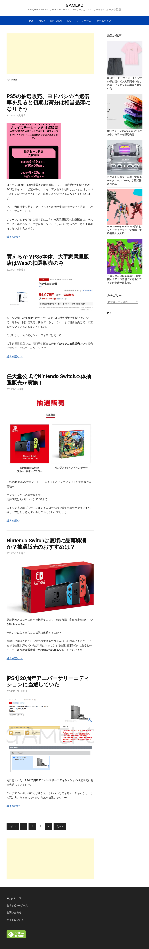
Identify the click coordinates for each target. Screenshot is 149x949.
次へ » (59, 826)
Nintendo (56, 20)
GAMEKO (74, 5)
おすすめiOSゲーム (17, 905)
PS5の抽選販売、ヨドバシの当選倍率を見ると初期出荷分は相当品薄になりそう (48, 102)
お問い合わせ (14, 912)
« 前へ (12, 826)
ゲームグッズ (103, 20)
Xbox (42, 20)
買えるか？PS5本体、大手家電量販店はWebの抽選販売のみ (48, 260)
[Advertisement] (50, 53)
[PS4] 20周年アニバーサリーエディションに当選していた (48, 681)
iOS (69, 20)
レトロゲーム (83, 20)
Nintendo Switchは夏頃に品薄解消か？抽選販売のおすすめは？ (46, 544)
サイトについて (15, 919)
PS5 (31, 20)
